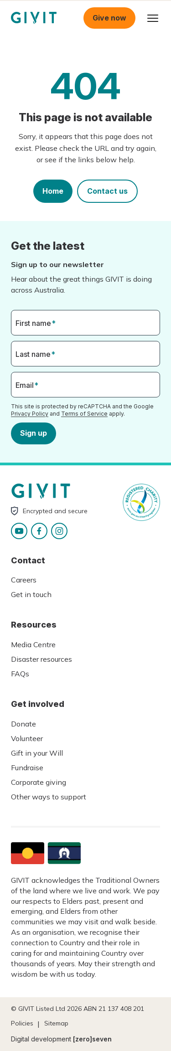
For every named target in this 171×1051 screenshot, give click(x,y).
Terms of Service (84, 413)
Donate (23, 723)
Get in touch (31, 594)
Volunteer (27, 738)
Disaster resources (41, 659)
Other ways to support (48, 796)
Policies (22, 1023)
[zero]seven (92, 1039)
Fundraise (27, 767)
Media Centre (33, 644)
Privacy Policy (29, 413)
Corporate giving (38, 782)
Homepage (34, 18)
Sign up (33, 433)
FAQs (20, 673)
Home (52, 191)
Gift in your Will (37, 752)
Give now (109, 17)
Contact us (107, 191)
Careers (23, 579)
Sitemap (56, 1023)
